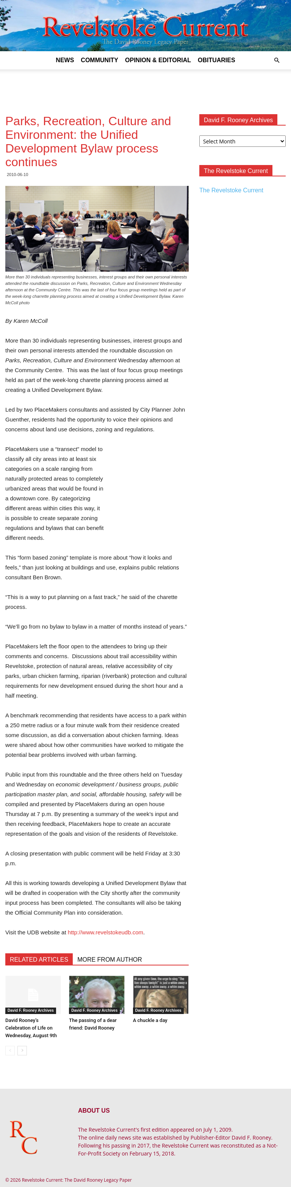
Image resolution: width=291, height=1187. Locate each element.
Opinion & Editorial (158, 60)
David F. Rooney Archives (31, 1010)
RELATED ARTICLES (39, 959)
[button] (277, 60)
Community (99, 60)
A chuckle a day (150, 1020)
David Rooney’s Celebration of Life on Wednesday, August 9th (31, 1027)
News (65, 60)
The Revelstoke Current (231, 190)
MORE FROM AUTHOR (109, 959)
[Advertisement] (145, 86)
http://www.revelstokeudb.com (105, 932)
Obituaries (216, 60)
